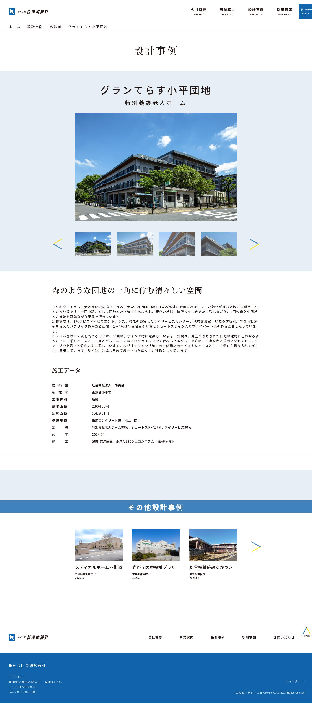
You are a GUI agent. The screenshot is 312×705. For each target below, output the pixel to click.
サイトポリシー (294, 683)
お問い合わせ (292, 11)
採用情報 (258, 11)
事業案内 (201, 11)
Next (255, 242)
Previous (57, 242)
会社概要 (172, 11)
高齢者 (56, 25)
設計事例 (230, 11)
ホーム (15, 25)
